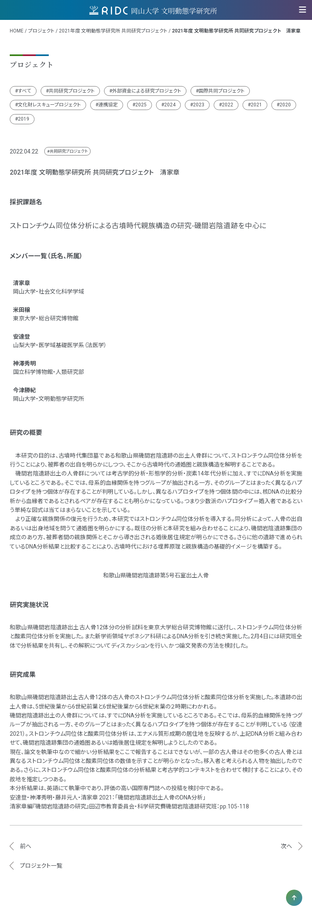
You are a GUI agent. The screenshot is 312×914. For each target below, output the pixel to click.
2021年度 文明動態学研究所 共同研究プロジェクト (113, 31)
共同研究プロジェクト (72, 91)
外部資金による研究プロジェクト (146, 91)
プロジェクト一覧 (41, 865)
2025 (141, 105)
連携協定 (108, 105)
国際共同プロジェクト (222, 91)
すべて (24, 91)
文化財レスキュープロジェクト (49, 105)
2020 (285, 105)
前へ (25, 846)
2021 (256, 105)
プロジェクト (41, 31)
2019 (23, 119)
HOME (17, 31)
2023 (198, 105)
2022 (227, 105)
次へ (286, 846)
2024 (170, 105)
